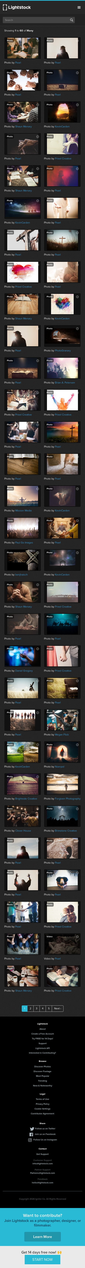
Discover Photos (42, 1066)
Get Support (42, 1154)
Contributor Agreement (42, 1113)
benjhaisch (21, 575)
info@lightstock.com (42, 1163)
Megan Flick (62, 735)
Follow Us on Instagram (45, 1139)
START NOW (42, 1259)
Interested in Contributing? (42, 1052)
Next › (57, 1008)
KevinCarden (62, 127)
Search (71, 20)
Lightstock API (42, 1048)
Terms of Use (42, 1099)
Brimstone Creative (66, 831)
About (43, 1028)
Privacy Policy (42, 1103)
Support (43, 1043)
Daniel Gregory (24, 671)
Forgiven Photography (68, 799)
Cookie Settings (42, 1108)
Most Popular (42, 1075)
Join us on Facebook (45, 1134)
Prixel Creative (63, 159)
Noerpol (59, 767)
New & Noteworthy (42, 1085)
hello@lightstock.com (42, 1182)
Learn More (42, 1236)
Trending (42, 1080)
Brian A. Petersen (65, 383)
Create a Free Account (42, 1033)
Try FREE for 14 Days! (42, 1038)
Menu (79, 7)
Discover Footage (42, 1071)
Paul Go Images (24, 543)
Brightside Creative (26, 799)
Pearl (18, 63)
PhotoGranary (63, 351)
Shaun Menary (23, 127)
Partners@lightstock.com (42, 1172)
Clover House (23, 831)
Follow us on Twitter (45, 1128)
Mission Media (23, 511)
